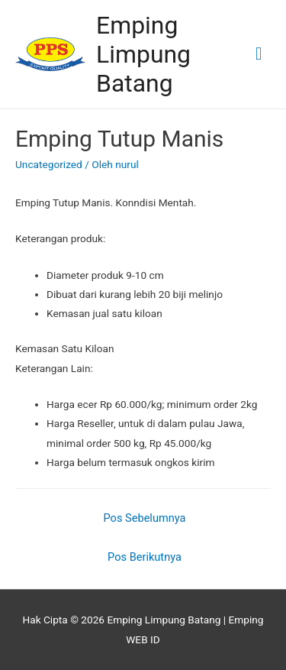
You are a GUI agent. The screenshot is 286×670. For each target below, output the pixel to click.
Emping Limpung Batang (143, 55)
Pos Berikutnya (145, 557)
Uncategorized (48, 164)
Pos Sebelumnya (145, 518)
